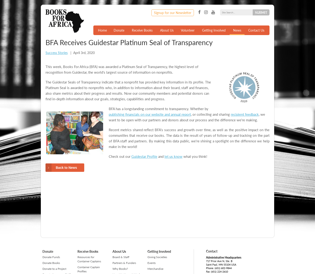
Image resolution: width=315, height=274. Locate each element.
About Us (167, 30)
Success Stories (57, 52)
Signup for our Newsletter (172, 12)
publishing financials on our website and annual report (150, 114)
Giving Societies (157, 257)
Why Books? (120, 269)
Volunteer (188, 30)
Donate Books (51, 263)
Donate (119, 30)
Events (151, 263)
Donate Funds (51, 257)
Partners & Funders (124, 263)
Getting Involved (214, 30)
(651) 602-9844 (223, 268)
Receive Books (142, 30)
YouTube (213, 12)
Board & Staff (120, 257)
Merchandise (155, 269)
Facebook (199, 12)
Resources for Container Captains (89, 259)
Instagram (206, 12)
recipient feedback (245, 114)
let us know (173, 156)
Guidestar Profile (144, 156)
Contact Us (256, 30)
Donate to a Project (54, 269)
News (237, 30)
